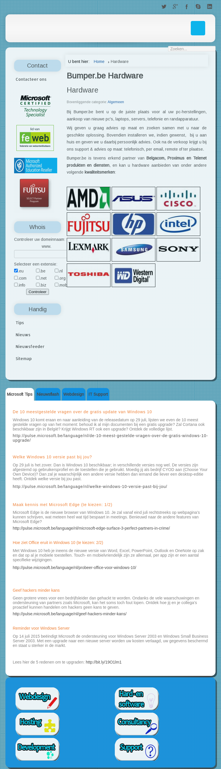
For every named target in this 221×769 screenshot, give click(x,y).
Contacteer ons (31, 79)
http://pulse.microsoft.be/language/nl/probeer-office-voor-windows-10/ (74, 567)
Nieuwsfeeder (30, 346)
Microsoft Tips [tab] (20, 394)
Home (99, 61)
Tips (20, 322)
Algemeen (116, 102)
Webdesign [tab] (73, 394)
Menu (198, 28)
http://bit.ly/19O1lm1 (104, 662)
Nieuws (23, 334)
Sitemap (24, 358)
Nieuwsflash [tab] (48, 394)
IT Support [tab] (98, 394)
